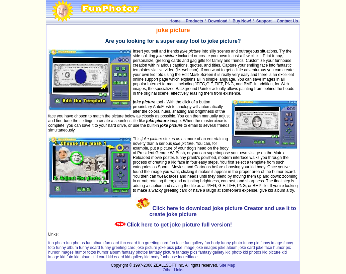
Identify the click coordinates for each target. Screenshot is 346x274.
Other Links (173, 270)
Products (194, 21)
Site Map (227, 265)
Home (174, 21)
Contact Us (287, 21)
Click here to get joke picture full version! (179, 224)
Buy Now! (242, 21)
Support (264, 21)
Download (217, 21)
